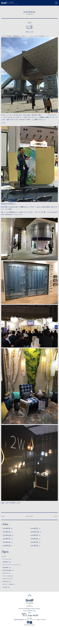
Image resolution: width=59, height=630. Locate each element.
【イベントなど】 (7, 576)
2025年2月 (35, 546)
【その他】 (6, 587)
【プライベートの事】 (8, 584)
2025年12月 (36, 532)
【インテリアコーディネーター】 (11, 564)
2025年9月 (35, 535)
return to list (29, 516)
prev (3, 516)
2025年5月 (8, 542)
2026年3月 (8, 528)
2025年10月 (8, 535)
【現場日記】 (6, 561)
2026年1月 (8, 532)
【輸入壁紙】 (6, 567)
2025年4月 (35, 542)
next (55, 516)
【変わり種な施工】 (8, 570)
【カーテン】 (6, 573)
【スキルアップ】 (7, 578)
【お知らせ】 (6, 581)
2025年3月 (8, 546)
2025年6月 (35, 539)
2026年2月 (35, 528)
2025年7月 (8, 539)
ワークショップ (6, 559)
